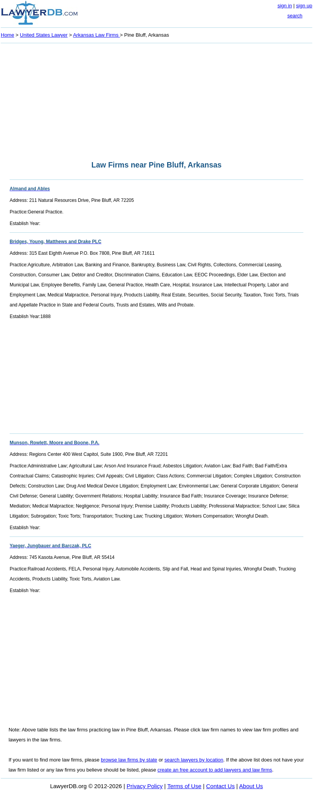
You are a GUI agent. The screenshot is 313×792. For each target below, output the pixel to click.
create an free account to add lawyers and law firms (214, 770)
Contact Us (220, 786)
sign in (284, 5)
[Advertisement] (156, 100)
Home (7, 35)
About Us (251, 786)
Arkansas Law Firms (96, 35)
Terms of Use (184, 786)
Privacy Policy (144, 786)
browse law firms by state (129, 760)
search (294, 16)
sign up (304, 5)
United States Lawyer (44, 35)
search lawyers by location (193, 760)
